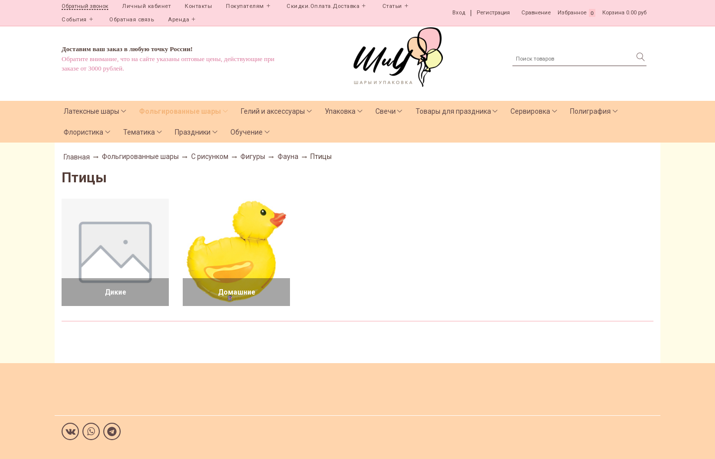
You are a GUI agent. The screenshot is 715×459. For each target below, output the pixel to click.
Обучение (246, 132)
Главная (77, 157)
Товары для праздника (453, 111)
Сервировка (530, 111)
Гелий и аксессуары (273, 111)
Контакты (198, 6)
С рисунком (209, 156)
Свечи (385, 111)
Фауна (288, 156)
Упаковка (340, 111)
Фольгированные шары (180, 111)
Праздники (193, 132)
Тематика (139, 132)
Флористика (83, 132)
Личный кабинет (146, 6)
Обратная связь (131, 19)
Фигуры (252, 156)
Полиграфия (590, 111)
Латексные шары (91, 111)
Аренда (178, 19)
